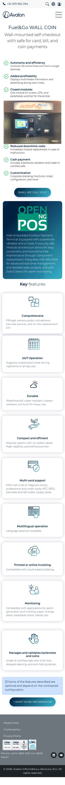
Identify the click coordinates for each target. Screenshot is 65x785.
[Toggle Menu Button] (58, 15)
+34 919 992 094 (15, 4)
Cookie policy (12, 729)
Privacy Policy (12, 736)
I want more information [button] (33, 701)
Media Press (11, 722)
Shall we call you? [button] (32, 192)
